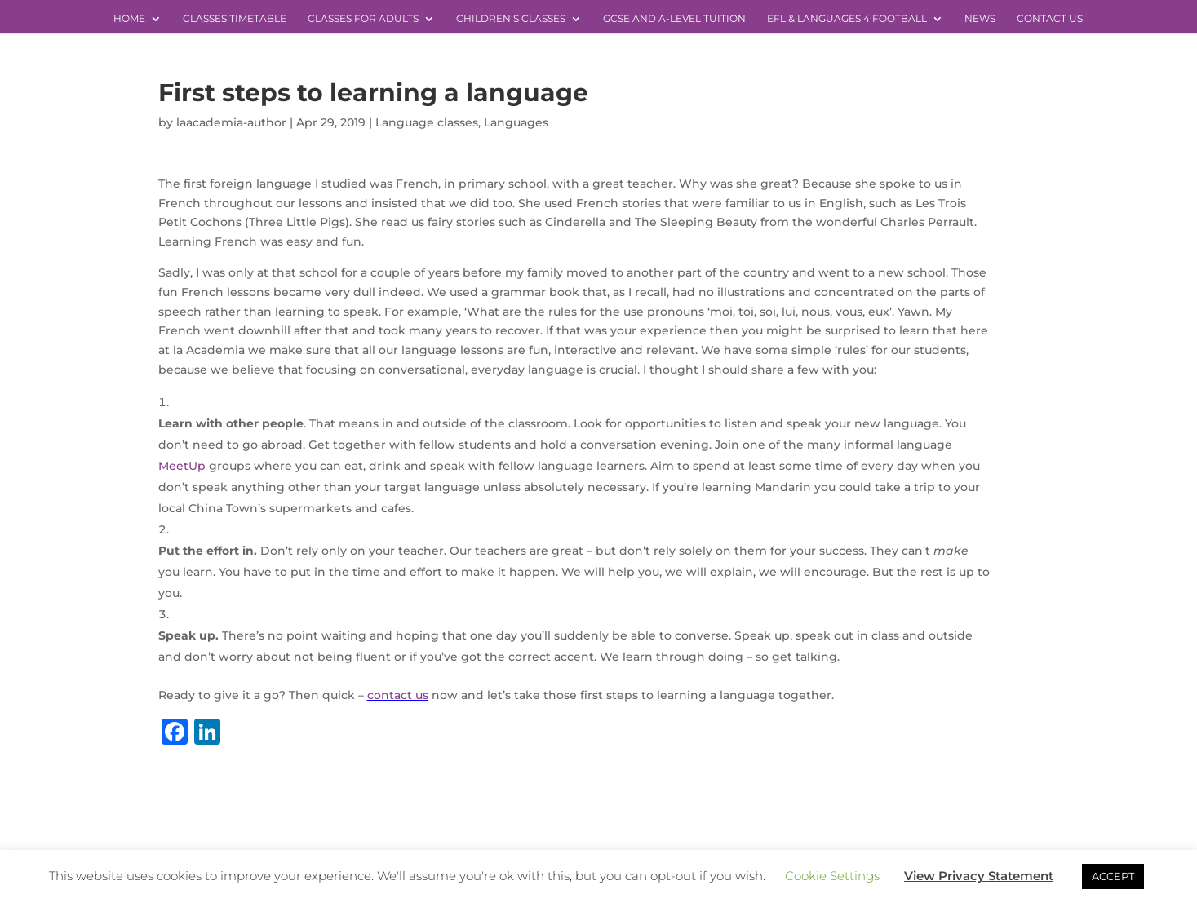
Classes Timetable (234, 18)
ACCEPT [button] (1113, 876)
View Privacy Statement (978, 875)
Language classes (426, 122)
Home (129, 18)
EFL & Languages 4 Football (847, 18)
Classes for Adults (363, 18)
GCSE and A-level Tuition (674, 18)
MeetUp (182, 465)
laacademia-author (231, 122)
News (979, 18)
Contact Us (1050, 18)
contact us (397, 695)
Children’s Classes (510, 18)
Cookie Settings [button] (832, 875)
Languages (516, 122)
